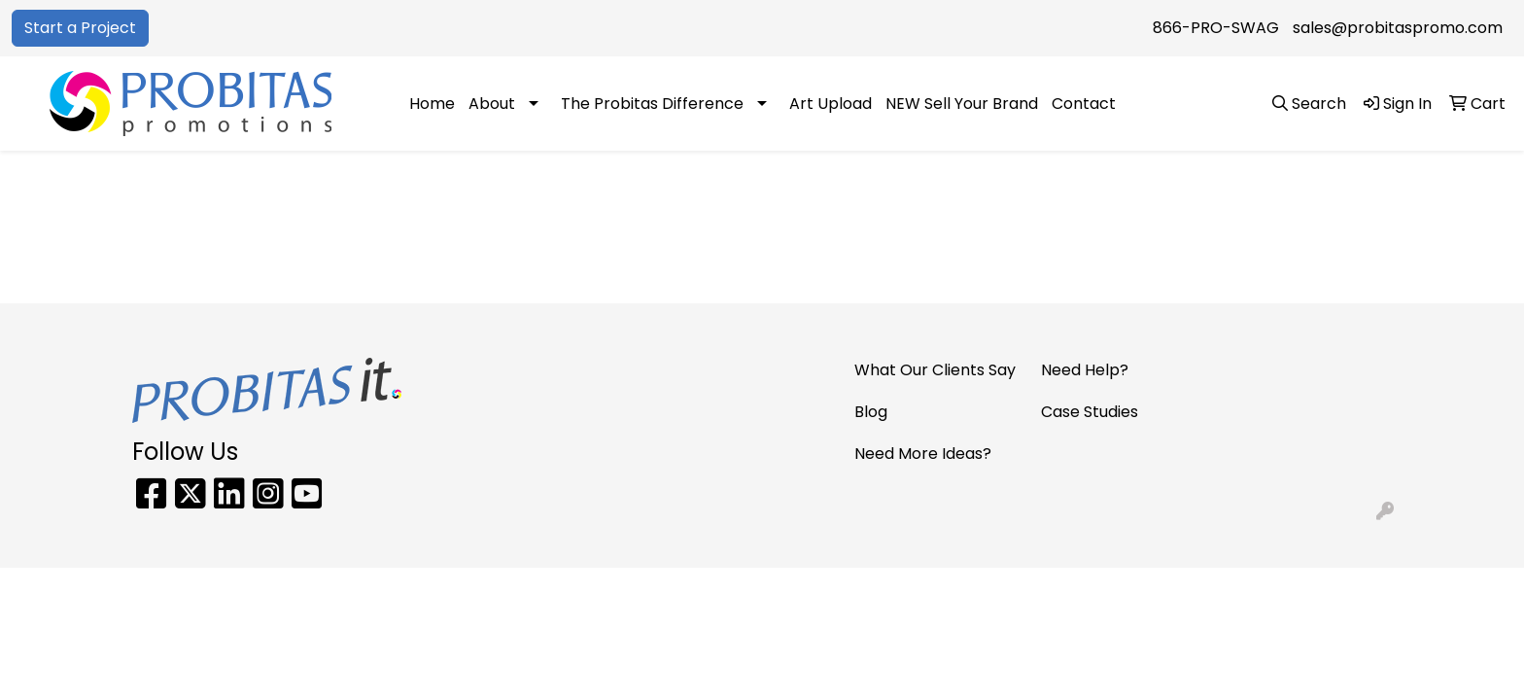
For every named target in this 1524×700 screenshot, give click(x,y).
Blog (870, 412)
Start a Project (80, 28)
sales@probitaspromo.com (1398, 28)
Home (432, 103)
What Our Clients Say (935, 370)
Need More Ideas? (922, 453)
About (491, 103)
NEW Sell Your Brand (961, 103)
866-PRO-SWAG (1216, 28)
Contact (1084, 103)
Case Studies (1089, 412)
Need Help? (1084, 370)
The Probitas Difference (652, 103)
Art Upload (830, 103)
